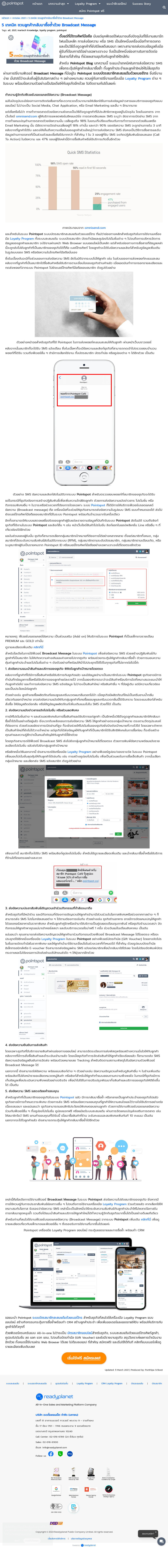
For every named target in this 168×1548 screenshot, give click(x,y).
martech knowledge (28, 30)
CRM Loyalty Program (111, 1383)
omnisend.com (26, 116)
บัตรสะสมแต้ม (137, 1383)
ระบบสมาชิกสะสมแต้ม (37, 1383)
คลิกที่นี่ (38, 647)
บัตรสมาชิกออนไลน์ (79, 1333)
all (9, 30)
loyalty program (47, 30)
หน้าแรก (5, 18)
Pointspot (98, 505)
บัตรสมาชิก (157, 1383)
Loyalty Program (138, 78)
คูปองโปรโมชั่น (61, 1383)
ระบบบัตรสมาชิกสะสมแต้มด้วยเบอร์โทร (57, 1317)
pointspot (62, 30)
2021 (14, 30)
